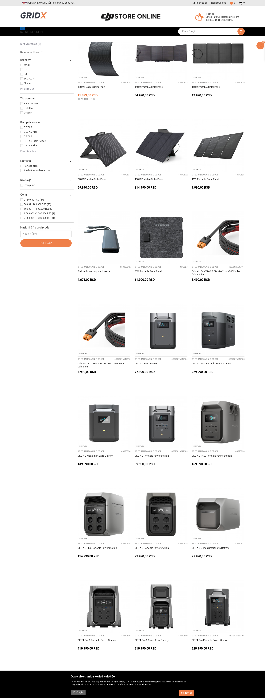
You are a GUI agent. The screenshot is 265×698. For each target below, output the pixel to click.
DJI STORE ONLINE (30, 38)
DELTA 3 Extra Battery (35, 176)
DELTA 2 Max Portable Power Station (211, 399)
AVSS (26, 100)
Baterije (27, 58)
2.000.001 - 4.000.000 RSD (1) (39, 253)
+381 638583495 (224, 20)
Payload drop (30, 201)
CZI (26, 105)
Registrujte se (218, 3)
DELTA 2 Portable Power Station (152, 491)
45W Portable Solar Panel (205, 214)
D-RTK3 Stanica (30, 79)
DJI (25, 109)
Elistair (27, 118)
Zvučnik (28, 148)
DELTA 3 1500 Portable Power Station (212, 491)
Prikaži (205, 45)
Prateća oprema (65, 38)
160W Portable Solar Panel (206, 122)
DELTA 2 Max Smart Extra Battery (95, 491)
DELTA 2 (28, 163)
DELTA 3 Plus (30, 181)
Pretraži (46, 278)
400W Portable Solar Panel (149, 214)
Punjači (27, 62)
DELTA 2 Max (30, 167)
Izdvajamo (29, 220)
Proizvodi (48, 38)
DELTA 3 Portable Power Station (152, 583)
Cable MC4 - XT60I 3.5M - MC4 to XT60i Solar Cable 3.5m (216, 308)
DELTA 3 (28, 172)
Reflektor (28, 143)
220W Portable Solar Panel (92, 214)
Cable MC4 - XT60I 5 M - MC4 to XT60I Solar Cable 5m (101, 401)
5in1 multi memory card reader (94, 306)
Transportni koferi (33, 71)
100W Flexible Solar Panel (92, 122)
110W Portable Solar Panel (149, 122)
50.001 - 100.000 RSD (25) (37, 240)
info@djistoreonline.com (226, 17)
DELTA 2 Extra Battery (146, 399)
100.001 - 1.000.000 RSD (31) (39, 244)
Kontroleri (28, 54)
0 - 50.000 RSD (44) (34, 235)
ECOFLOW (29, 114)
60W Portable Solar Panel (148, 306)
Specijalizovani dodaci (37, 66)
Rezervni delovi (32, 75)
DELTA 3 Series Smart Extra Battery (210, 583)
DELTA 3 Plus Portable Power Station (97, 583)
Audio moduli (31, 139)
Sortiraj (144, 45)
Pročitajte (78, 692)
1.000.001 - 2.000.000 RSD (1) (39, 249)
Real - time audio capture (37, 206)
